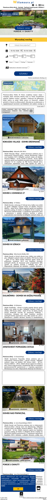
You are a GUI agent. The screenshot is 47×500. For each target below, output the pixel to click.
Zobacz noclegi (35, 147)
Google (32, 476)
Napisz (44, 499)
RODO (3, 485)
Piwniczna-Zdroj (8, 119)
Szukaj (23, 73)
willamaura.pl (23, 2)
